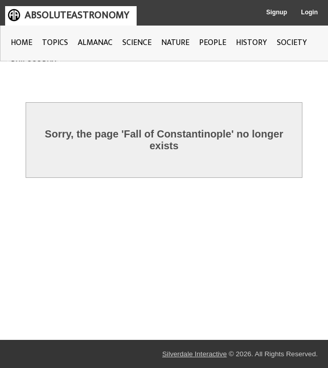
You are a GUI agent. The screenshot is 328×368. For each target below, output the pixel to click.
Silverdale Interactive (123, 354)
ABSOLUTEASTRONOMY (77, 15)
